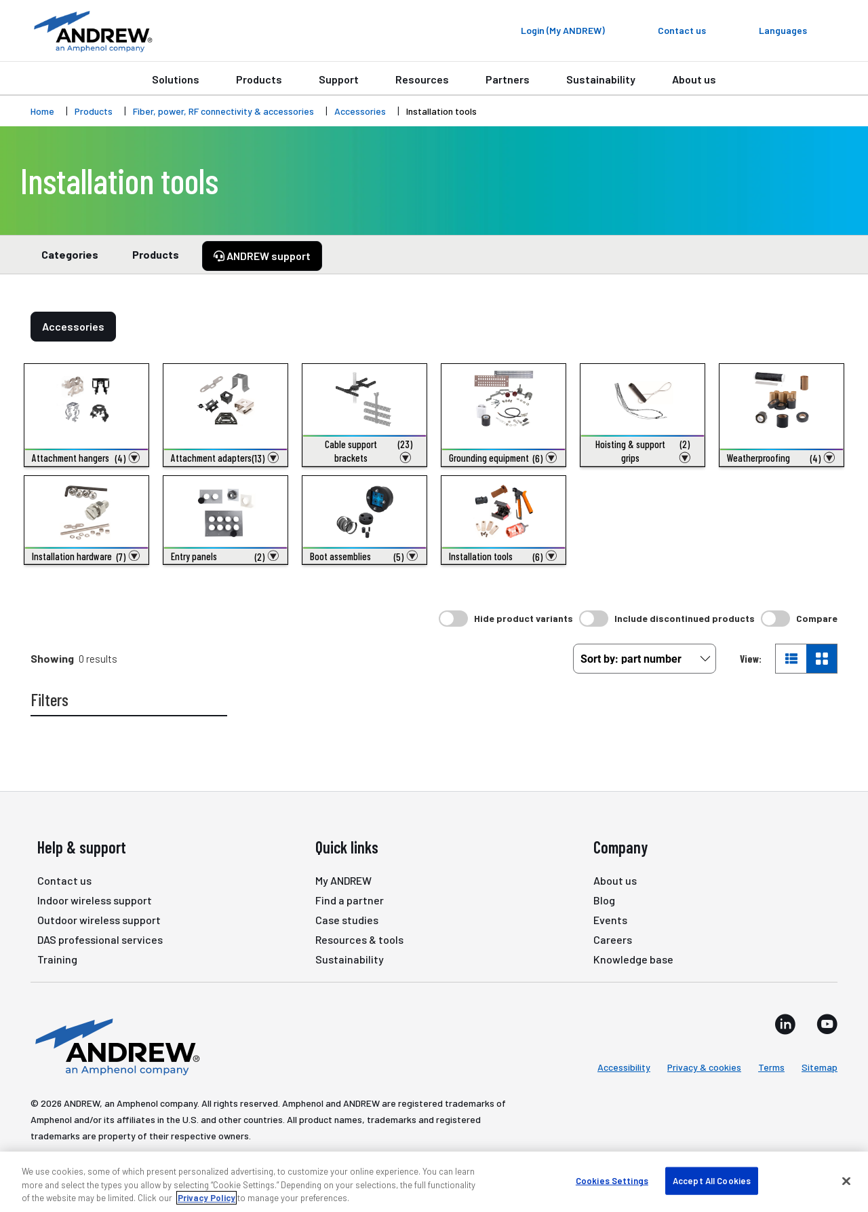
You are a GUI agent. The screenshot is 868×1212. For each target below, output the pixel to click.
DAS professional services (100, 939)
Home (42, 111)
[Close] (846, 1181)
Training (57, 959)
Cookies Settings (612, 1180)
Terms (771, 1067)
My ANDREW (343, 880)
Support (339, 79)
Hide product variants (523, 618)
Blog (604, 900)
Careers (612, 939)
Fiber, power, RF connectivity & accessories (223, 111)
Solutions (175, 79)
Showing (52, 658)
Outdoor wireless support (99, 919)
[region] (434, 1182)
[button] (86, 457)
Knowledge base (633, 959)
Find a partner (349, 900)
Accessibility (623, 1067)
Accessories (360, 111)
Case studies (346, 919)
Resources (422, 79)
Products (259, 79)
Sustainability (600, 79)
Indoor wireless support (94, 900)
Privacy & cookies (704, 1067)
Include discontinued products (684, 618)
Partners (508, 79)
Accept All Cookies (712, 1180)
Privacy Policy (206, 1197)
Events (610, 919)
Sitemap (819, 1067)
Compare (816, 618)
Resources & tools (359, 939)
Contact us (64, 880)
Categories (69, 261)
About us (694, 79)
